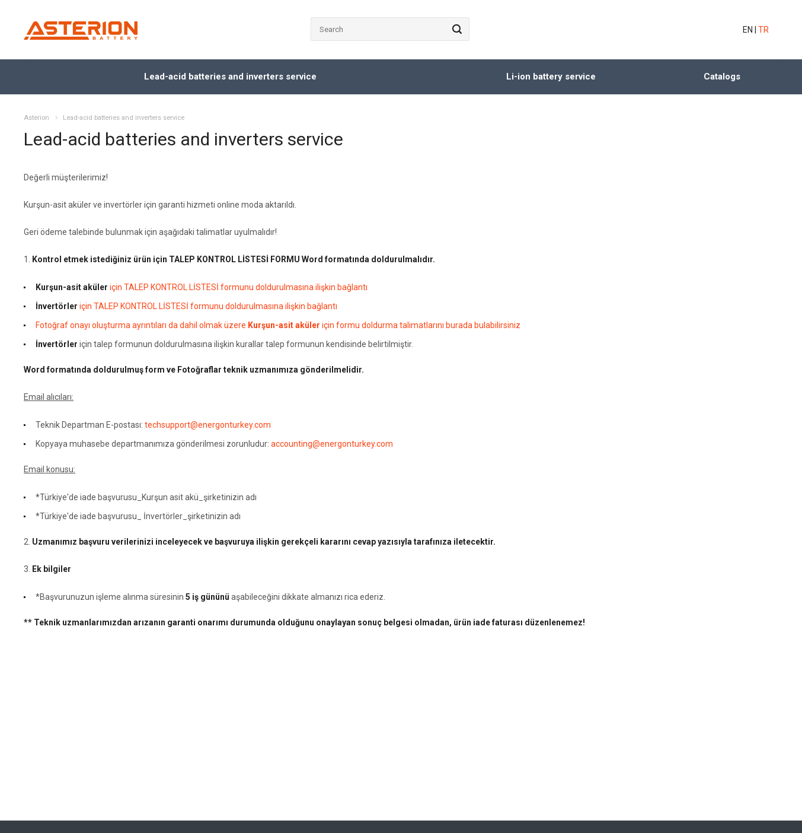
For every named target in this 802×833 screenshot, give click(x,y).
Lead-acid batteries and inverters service (230, 76)
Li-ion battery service (551, 76)
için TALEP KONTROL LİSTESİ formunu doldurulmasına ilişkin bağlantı (202, 287)
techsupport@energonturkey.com (208, 425)
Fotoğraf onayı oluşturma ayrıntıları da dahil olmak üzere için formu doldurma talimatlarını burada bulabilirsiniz (278, 325)
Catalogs (722, 76)
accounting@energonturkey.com (332, 444)
